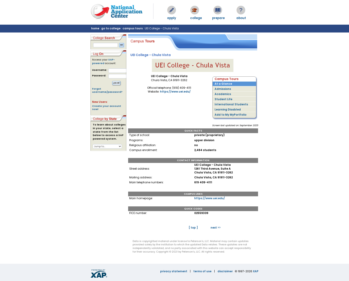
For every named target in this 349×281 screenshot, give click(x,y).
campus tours (133, 28)
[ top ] (193, 227)
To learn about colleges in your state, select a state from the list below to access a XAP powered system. (109, 131)
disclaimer (225, 271)
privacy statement (173, 271)
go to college (111, 28)
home (95, 28)
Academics (223, 94)
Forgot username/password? (107, 90)
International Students (231, 104)
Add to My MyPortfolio (230, 115)
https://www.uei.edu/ (175, 91)
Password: (99, 75)
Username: (99, 70)
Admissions (223, 89)
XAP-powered (103, 61)
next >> (216, 227)
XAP (256, 271)
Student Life (223, 99)
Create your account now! (106, 107)
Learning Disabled (228, 109)
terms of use (202, 271)
